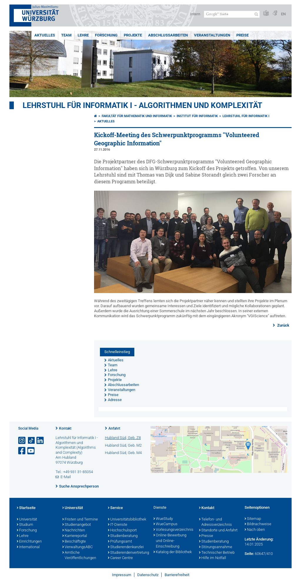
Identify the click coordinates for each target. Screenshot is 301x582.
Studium (25, 525)
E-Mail (66, 477)
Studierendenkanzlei (126, 547)
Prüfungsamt (120, 541)
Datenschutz (147, 575)
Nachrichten (73, 530)
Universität (27, 519)
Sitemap (253, 519)
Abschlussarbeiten (168, 35)
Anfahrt (114, 428)
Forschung (106, 35)
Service (115, 508)
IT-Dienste (117, 525)
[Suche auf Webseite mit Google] (232, 14)
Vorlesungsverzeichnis (173, 530)
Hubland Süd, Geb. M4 (123, 452)
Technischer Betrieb (217, 553)
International (28, 547)
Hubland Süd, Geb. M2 (123, 445)
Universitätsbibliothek (127, 519)
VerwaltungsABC (77, 547)
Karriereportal (74, 536)
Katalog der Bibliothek (172, 552)
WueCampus (165, 524)
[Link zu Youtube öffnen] (31, 451)
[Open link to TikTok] (31, 440)
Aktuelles (44, 35)
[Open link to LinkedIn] (40, 440)
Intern (195, 14)
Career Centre (120, 558)
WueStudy (163, 519)
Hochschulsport (122, 530)
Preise (242, 35)
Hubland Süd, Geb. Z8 (123, 437)
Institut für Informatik (197, 116)
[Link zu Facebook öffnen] (22, 451)
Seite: (249, 553)
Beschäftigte (74, 541)
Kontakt (65, 428)
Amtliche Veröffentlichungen (79, 555)
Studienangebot (76, 525)
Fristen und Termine (80, 519)
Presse (206, 536)
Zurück (282, 325)
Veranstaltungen (212, 35)
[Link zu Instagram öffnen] (22, 440)
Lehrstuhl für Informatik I (246, 116)
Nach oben (255, 530)
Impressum (121, 575)
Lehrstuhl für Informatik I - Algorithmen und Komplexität (142, 105)
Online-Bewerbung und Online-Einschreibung (169, 541)
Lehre (83, 35)
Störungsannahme (215, 547)
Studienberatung (123, 536)
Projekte (133, 35)
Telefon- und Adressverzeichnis (215, 522)
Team (66, 35)
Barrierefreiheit (177, 575)
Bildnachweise (258, 524)
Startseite (26, 508)
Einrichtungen (29, 541)
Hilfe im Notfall (212, 558)
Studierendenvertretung (128, 553)
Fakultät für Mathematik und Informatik (137, 116)
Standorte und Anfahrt (218, 530)
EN (283, 14)
